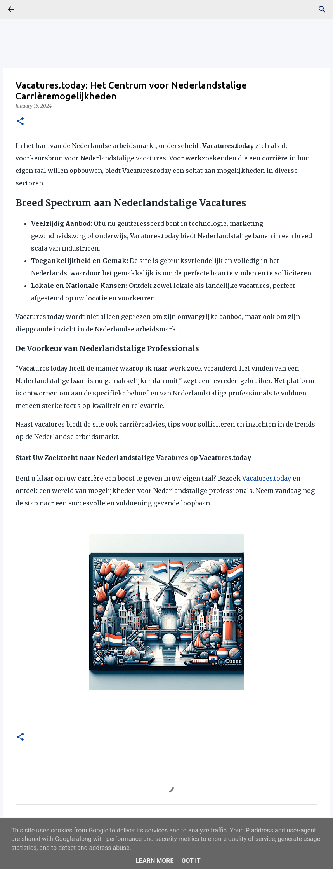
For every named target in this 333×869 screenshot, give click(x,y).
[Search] (322, 9)
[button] (20, 122)
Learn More (154, 860)
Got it (190, 860)
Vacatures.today (266, 478)
